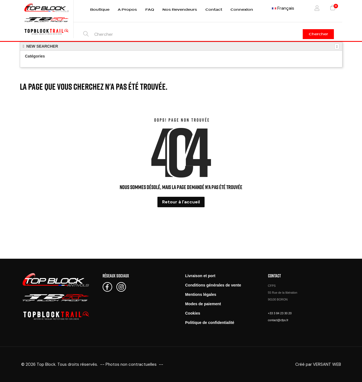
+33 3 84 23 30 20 (280, 313)
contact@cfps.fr (278, 320)
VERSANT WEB (327, 364)
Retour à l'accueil (181, 202)
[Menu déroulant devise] (283, 8)
